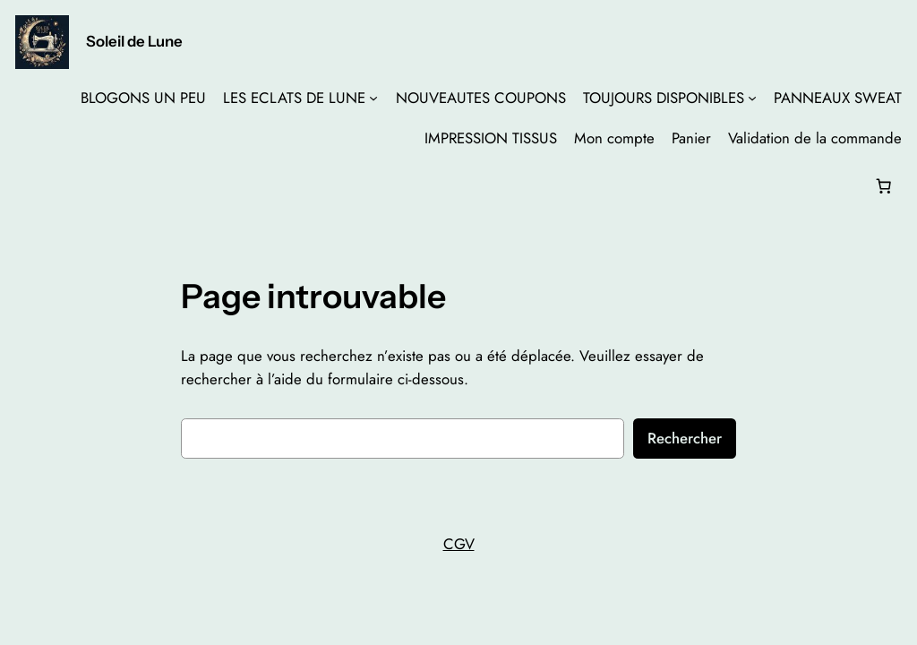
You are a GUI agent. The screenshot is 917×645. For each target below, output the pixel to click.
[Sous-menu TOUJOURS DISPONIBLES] (752, 97)
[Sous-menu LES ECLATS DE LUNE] (373, 97)
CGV (459, 544)
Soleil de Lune (134, 41)
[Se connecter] (30, 186)
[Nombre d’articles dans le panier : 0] (883, 185)
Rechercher (684, 438)
